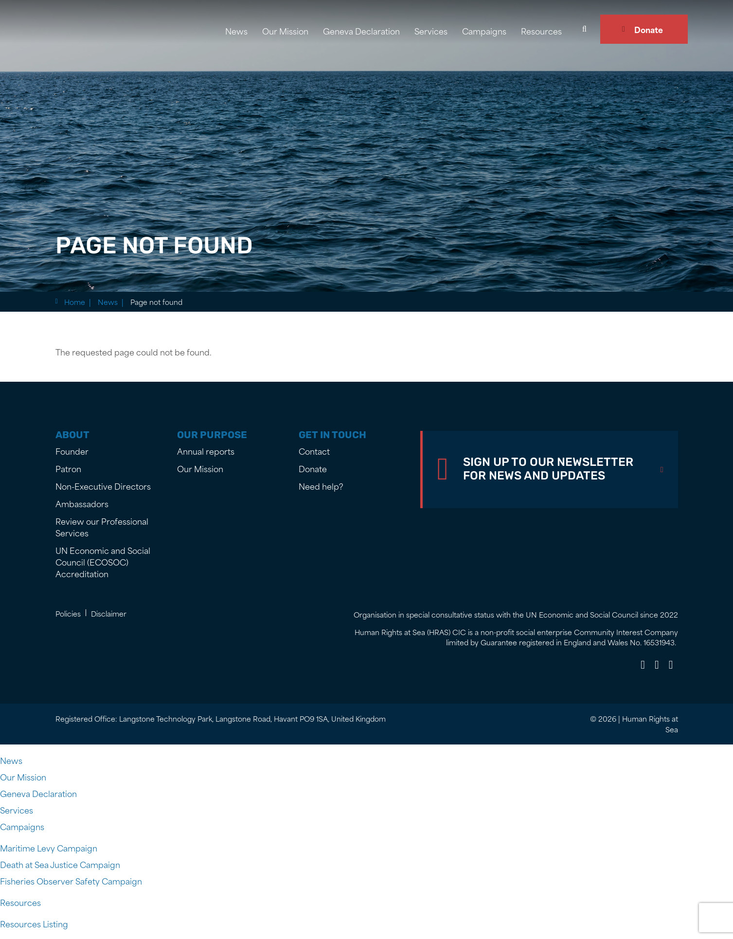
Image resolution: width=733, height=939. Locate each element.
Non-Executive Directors (103, 485)
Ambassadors (81, 503)
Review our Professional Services (101, 526)
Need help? (321, 485)
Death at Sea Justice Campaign (60, 864)
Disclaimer (108, 613)
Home (74, 301)
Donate (648, 29)
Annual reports (205, 450)
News (236, 30)
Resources (541, 30)
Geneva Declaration (361, 30)
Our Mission (285, 30)
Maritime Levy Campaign (48, 847)
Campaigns (484, 30)
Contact (314, 450)
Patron (68, 468)
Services (430, 30)
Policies (68, 613)
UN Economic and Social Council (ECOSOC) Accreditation (102, 562)
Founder (72, 450)
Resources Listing (34, 923)
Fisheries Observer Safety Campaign (71, 880)
